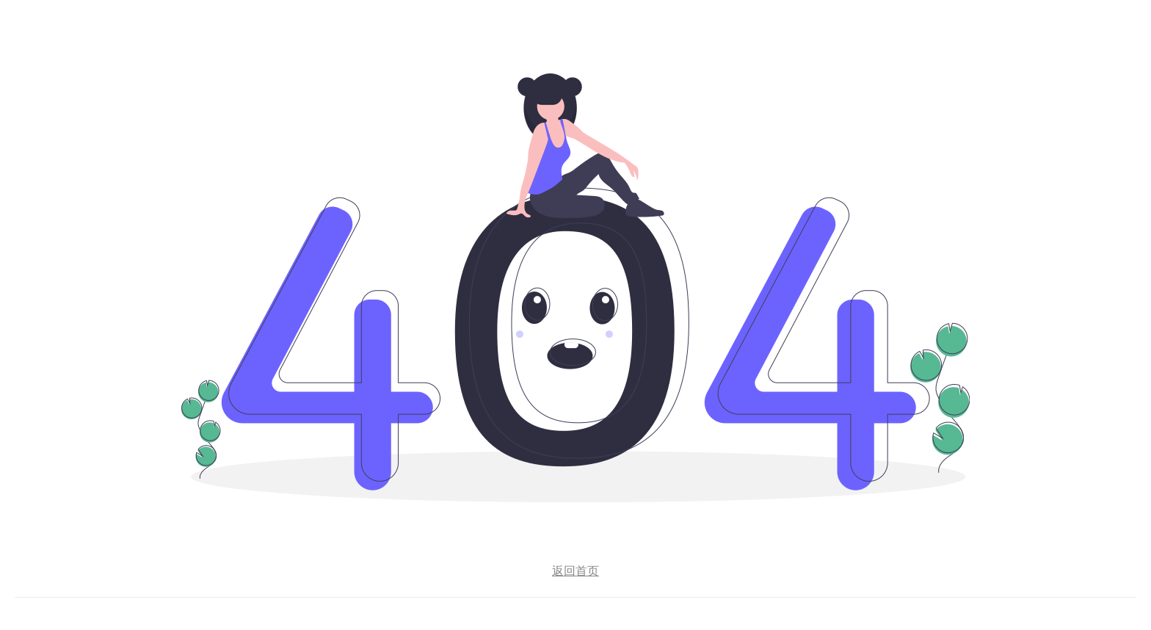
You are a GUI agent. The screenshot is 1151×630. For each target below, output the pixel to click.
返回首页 (575, 571)
